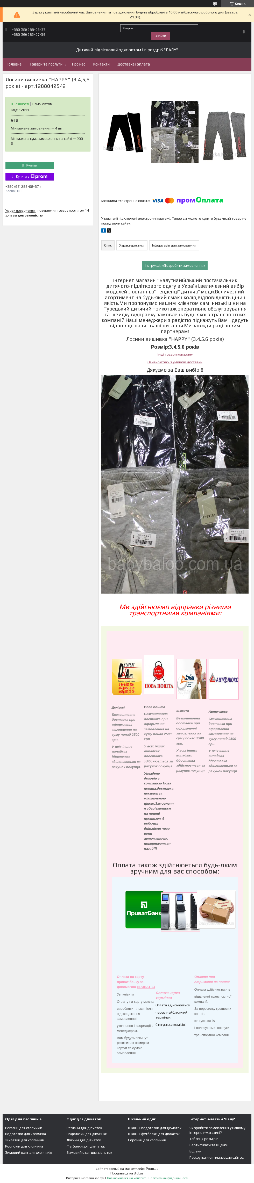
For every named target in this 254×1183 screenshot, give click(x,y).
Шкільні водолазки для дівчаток (154, 1128)
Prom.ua (152, 1169)
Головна (14, 64)
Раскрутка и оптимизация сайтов (216, 1157)
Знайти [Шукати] (160, 36)
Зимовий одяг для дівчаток (89, 1152)
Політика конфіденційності (168, 1178)
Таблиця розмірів (203, 1139)
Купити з (31, 176)
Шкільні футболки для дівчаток (154, 1134)
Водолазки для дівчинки (87, 1134)
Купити (31, 165)
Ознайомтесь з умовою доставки (174, 362)
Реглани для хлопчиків (23, 1128)
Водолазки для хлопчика (25, 1134)
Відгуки (195, 1151)
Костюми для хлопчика (24, 1146)
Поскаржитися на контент (126, 1178)
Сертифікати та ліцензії (208, 1145)
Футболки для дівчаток (86, 1146)
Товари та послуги (45, 64)
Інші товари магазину (175, 354)
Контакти (101, 64)
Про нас (78, 64)
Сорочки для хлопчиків (147, 1140)
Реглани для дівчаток (84, 1128)
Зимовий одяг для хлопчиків (28, 1152)
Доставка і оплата (133, 64)
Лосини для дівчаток (84, 1140)
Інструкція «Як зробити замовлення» (175, 265)
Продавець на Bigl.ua (127, 1173)
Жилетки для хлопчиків (24, 1140)
